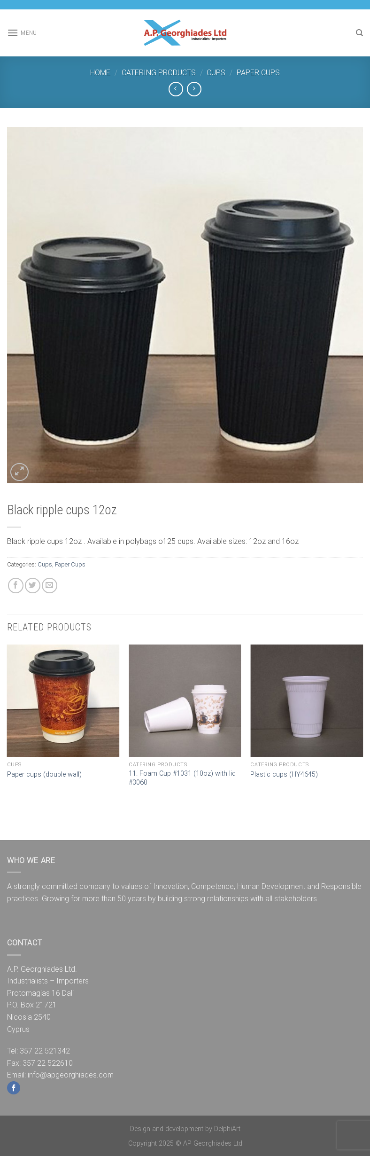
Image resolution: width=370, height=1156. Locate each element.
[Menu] (22, 32)
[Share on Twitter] (32, 585)
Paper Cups (258, 72)
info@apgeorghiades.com (71, 1074)
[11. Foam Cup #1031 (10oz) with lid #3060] (185, 701)
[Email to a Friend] (49, 585)
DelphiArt (227, 1129)
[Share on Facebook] (15, 585)
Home (100, 72)
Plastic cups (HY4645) (284, 775)
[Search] (359, 33)
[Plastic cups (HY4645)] (306, 701)
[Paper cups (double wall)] (63, 701)
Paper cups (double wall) (44, 775)
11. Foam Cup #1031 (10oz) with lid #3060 (182, 778)
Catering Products (159, 72)
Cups (216, 72)
